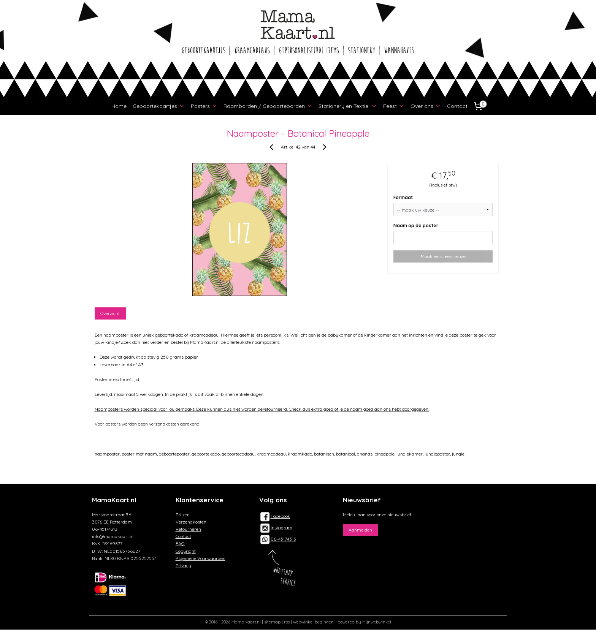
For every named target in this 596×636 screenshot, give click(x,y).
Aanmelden (360, 530)
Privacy (183, 565)
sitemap (272, 622)
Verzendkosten (191, 522)
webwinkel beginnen (313, 622)
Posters (204, 106)
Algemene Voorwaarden (200, 558)
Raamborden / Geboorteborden (268, 106)
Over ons (426, 106)
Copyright (186, 551)
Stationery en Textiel (348, 106)
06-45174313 (283, 539)
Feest (393, 106)
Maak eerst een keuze (443, 256)
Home (119, 106)
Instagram (275, 527)
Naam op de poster (416, 225)
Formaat (403, 197)
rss (287, 622)
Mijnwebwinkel (376, 622)
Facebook (274, 516)
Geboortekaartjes (159, 106)
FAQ (180, 543)
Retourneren (188, 529)
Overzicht (110, 313)
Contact (457, 106)
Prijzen (183, 514)
